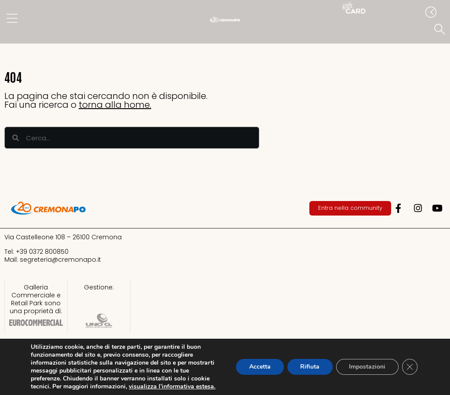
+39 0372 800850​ (42, 251)
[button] (441, 30)
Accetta (258, 366)
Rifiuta (309, 366)
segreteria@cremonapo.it (60, 259)
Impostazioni (366, 366)
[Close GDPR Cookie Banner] (409, 367)
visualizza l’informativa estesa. (172, 386)
